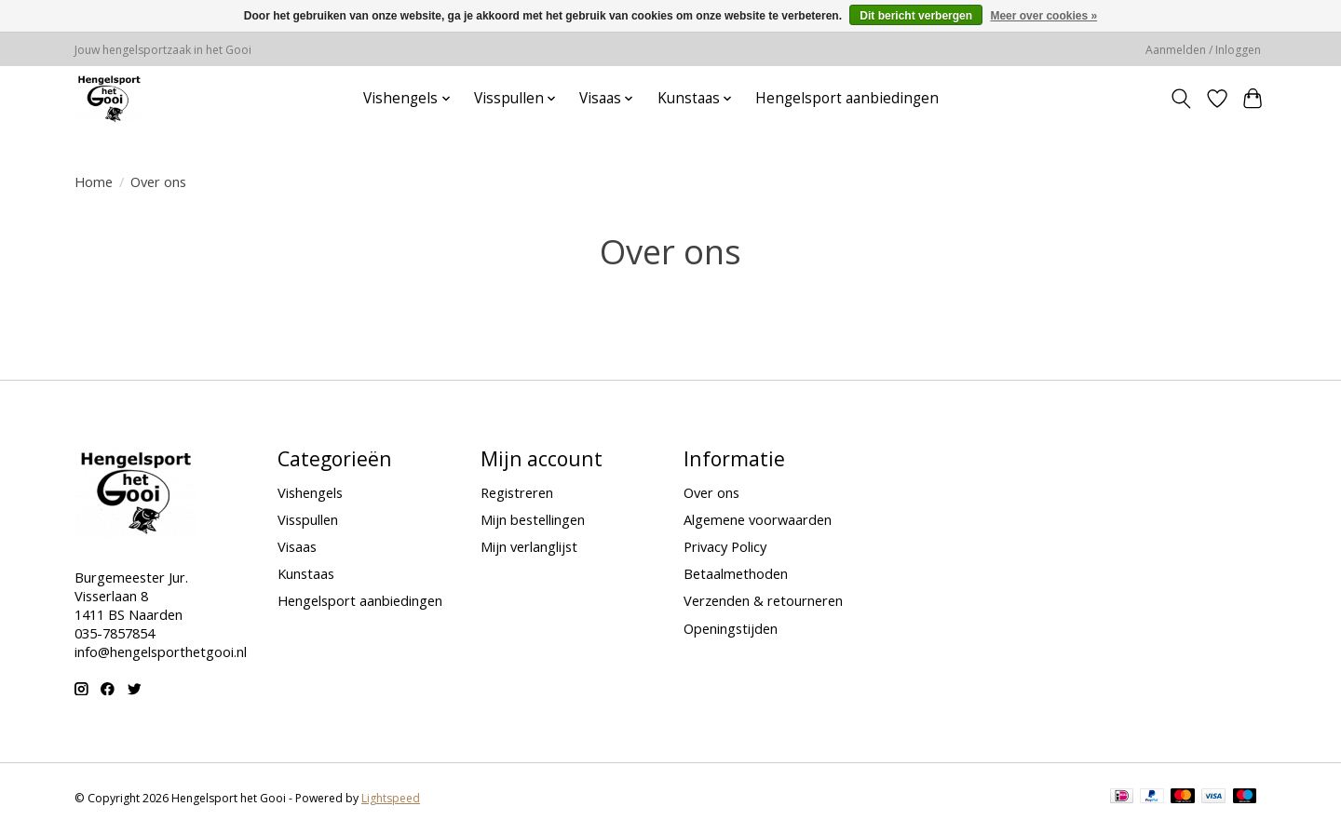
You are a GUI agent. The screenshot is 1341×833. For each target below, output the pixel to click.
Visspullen (308, 519)
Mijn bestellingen (533, 519)
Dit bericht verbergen (916, 15)
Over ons (711, 492)
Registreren (517, 492)
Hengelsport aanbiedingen (847, 98)
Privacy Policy (725, 546)
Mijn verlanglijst (529, 546)
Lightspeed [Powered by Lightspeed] (390, 798)
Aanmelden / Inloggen (1203, 50)
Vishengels (310, 492)
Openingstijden (731, 628)
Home (93, 181)
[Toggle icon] (1181, 98)
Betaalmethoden (736, 573)
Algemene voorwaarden (758, 519)
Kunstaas (306, 573)
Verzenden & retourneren (763, 600)
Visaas (297, 546)
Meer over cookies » (1043, 15)
